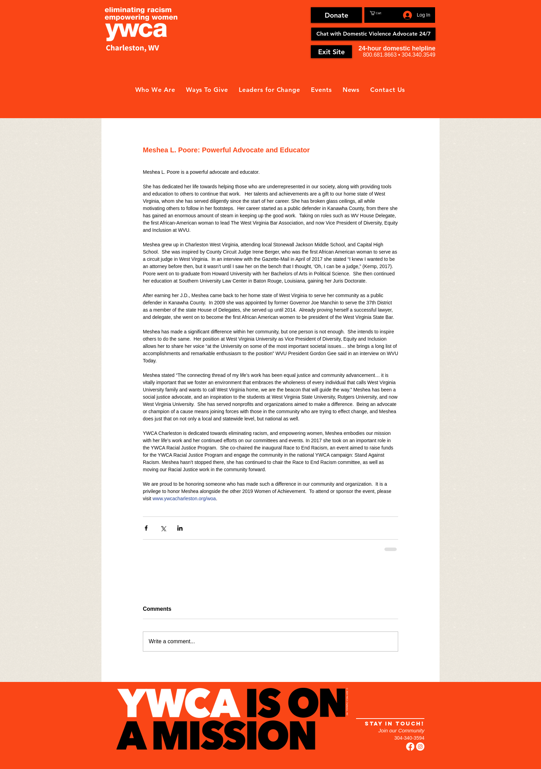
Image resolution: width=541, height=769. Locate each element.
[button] (385, 13)
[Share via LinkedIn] (180, 528)
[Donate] (336, 15)
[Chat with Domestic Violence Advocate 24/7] (373, 34)
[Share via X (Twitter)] (163, 528)
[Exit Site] (331, 51)
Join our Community (401, 730)
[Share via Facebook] (146, 528)
